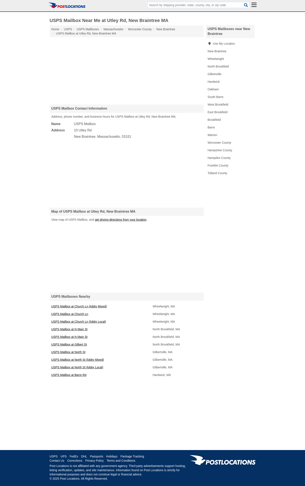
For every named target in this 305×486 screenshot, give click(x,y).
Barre (211, 127)
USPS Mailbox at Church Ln (69, 314)
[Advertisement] (127, 70)
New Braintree (217, 51)
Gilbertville (214, 74)
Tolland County (217, 173)
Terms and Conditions (121, 460)
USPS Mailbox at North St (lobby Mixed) (77, 359)
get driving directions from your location (121, 219)
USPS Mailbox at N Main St (69, 329)
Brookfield (214, 119)
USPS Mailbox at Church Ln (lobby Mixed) (79, 306)
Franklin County (218, 165)
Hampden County (219, 158)
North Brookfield (218, 66)
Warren (212, 135)
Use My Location (221, 43)
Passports (96, 456)
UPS (64, 456)
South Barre (215, 97)
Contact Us (57, 460)
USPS (54, 456)
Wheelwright (216, 59)
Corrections (74, 460)
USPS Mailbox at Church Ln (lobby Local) (78, 321)
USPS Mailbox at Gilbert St (69, 344)
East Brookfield (217, 112)
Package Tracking (132, 456)
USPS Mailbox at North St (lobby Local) (77, 367)
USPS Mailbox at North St (68, 352)
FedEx (74, 456)
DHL (84, 456)
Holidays (112, 456)
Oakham (213, 89)
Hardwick (214, 81)
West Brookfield (218, 104)
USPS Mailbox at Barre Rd (68, 375)
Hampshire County (220, 150)
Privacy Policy (94, 460)
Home (55, 29)
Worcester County (219, 142)
